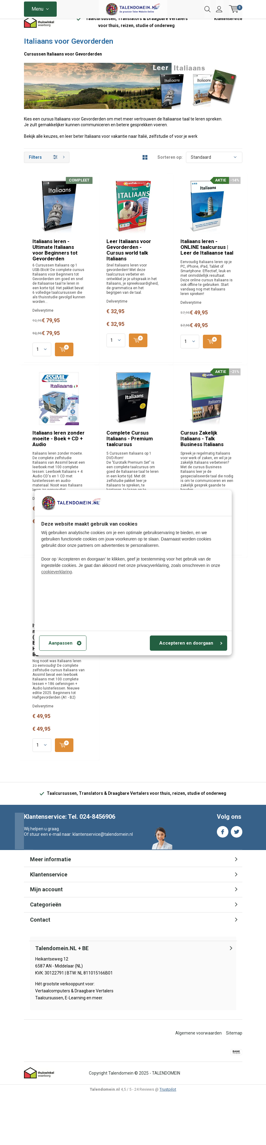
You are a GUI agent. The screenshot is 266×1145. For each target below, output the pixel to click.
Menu (37, 9)
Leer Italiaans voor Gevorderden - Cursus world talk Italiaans (154, 291)
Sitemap (234, 1083)
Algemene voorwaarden (198, 1083)
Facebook (222, 881)
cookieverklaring (56, 571)
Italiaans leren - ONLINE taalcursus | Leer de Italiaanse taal (162, 377)
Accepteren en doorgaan (190, 643)
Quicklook (164, 258)
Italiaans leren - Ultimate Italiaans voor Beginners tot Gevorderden (155, 198)
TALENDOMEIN (166, 1123)
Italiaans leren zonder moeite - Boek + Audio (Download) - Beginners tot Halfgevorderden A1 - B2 (160, 737)
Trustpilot (168, 1140)
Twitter (236, 881)
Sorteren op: (170, 166)
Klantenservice (228, 28)
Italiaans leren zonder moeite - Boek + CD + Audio (151, 467)
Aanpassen (65, 643)
